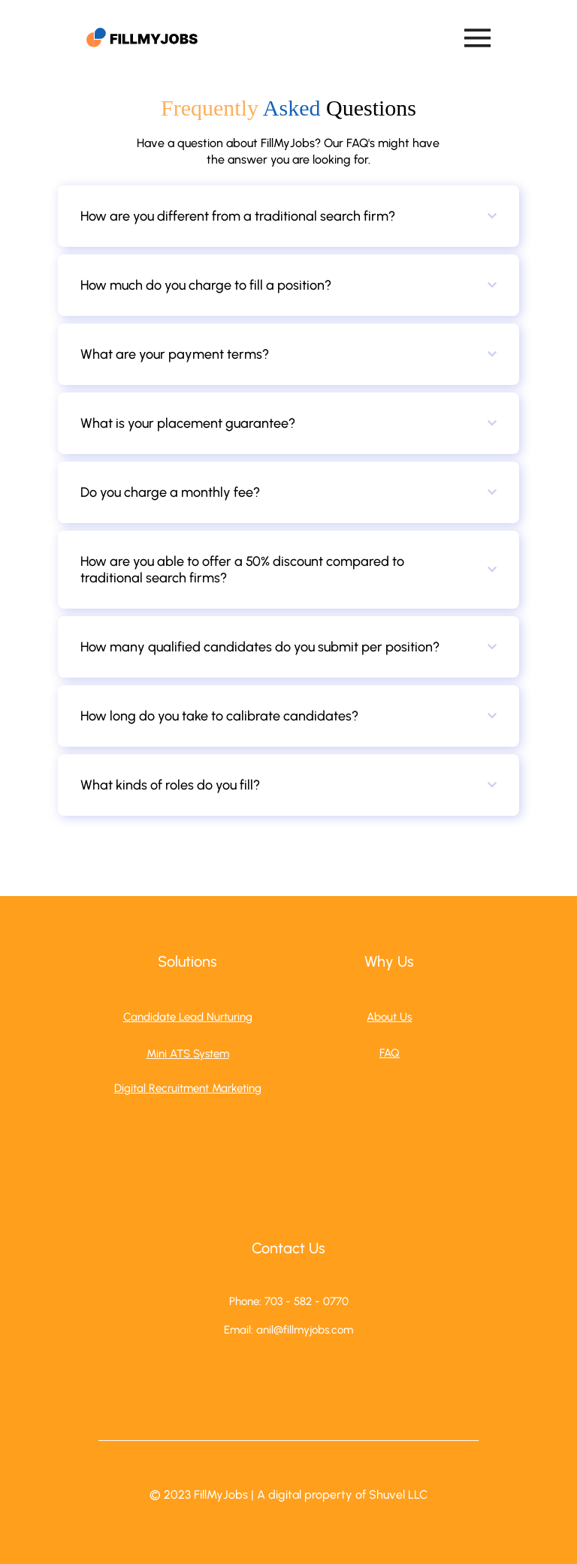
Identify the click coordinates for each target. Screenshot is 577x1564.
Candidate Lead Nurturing (187, 1017)
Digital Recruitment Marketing (187, 1088)
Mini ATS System (188, 1053)
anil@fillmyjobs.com (304, 1330)
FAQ (389, 1053)
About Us (389, 1017)
